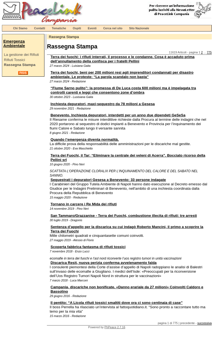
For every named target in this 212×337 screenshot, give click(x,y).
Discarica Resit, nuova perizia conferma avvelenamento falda (103, 263)
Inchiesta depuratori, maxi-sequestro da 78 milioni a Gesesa (102, 104)
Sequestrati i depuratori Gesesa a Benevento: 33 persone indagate (108, 180)
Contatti (39, 28)
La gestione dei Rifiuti (21, 55)
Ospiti (77, 28)
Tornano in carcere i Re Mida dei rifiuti (83, 204)
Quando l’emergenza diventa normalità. (84, 139)
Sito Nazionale (139, 28)
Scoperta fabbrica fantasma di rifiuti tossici (87, 247)
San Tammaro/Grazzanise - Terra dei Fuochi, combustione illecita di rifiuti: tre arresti (123, 216)
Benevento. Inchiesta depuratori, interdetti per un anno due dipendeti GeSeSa (117, 115)
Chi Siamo (20, 28)
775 (209, 52)
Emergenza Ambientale (14, 43)
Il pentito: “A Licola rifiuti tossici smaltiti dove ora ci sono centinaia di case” (116, 303)
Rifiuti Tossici (14, 60)
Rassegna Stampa (19, 65)
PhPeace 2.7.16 (114, 327)
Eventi (92, 28)
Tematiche (59, 28)
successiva (204, 323)
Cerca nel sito (112, 28)
